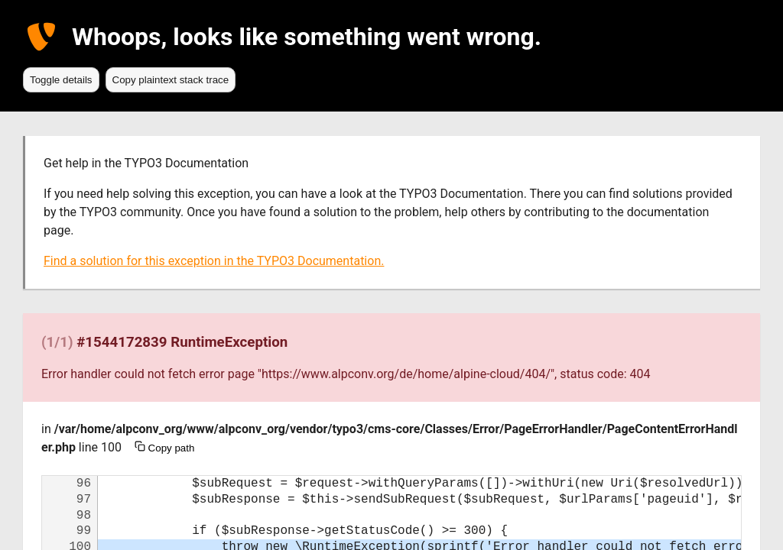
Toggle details (61, 80)
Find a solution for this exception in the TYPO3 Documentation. (214, 261)
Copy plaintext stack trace (170, 80)
